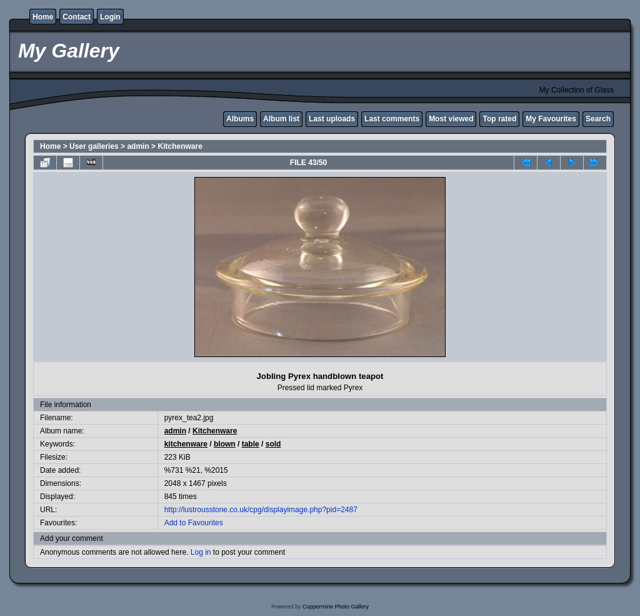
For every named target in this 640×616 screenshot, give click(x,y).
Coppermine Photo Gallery (335, 606)
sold (273, 444)
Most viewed (451, 118)
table (250, 444)
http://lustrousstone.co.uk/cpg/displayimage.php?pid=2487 (261, 509)
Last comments (391, 118)
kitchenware (186, 444)
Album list (281, 118)
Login (110, 17)
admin (138, 146)
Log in (201, 552)
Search (598, 118)
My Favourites (551, 118)
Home (42, 17)
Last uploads (332, 118)
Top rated (499, 118)
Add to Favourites (193, 522)
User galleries (94, 146)
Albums (240, 118)
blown (225, 444)
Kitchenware (180, 146)
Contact (76, 17)
